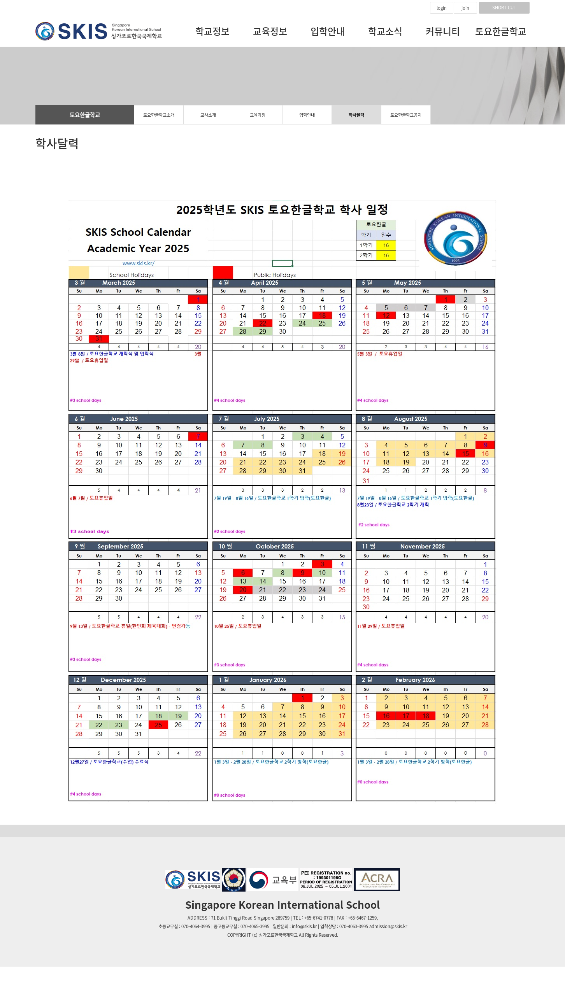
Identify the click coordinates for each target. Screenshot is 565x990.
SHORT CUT (504, 7)
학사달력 (356, 115)
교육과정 (257, 115)
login (442, 8)
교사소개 (208, 115)
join (465, 8)
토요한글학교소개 (158, 115)
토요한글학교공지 (405, 115)
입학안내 (307, 115)
